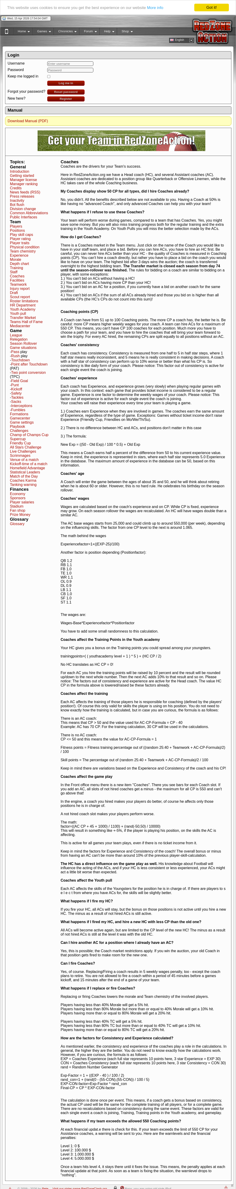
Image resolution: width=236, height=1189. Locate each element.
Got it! (211, 7)
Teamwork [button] (18, 284)
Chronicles (65, 32)
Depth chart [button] (19, 264)
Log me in (66, 83)
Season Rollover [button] (23, 343)
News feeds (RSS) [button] (25, 192)
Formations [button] (19, 414)
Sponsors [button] (18, 498)
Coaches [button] (17, 276)
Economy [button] (17, 494)
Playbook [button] (17, 426)
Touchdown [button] (20, 360)
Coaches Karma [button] (23, 480)
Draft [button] (14, 293)
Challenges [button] (19, 431)
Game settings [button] (22, 422)
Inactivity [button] (17, 200)
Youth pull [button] (18, 313)
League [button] (16, 335)
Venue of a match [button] (24, 460)
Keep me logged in (23, 76)
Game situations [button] (23, 348)
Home (21, 32)
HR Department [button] (22, 305)
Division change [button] (23, 209)
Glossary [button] (17, 524)
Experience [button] (19, 255)
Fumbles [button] (18, 410)
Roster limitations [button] (24, 301)
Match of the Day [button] (24, 476)
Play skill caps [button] (21, 235)
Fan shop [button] (17, 510)
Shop (125, 32)
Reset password (66, 92)
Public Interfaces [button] (23, 217)
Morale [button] (15, 260)
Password (16, 70)
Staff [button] (14, 272)
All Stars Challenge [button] (25, 447)
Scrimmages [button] (20, 456)
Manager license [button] (23, 180)
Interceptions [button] (21, 406)
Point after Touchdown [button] (29, 364)
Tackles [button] (17, 397)
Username (16, 63)
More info (155, 8)
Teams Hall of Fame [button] (26, 322)
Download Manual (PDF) (28, 121)
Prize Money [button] (20, 515)
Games (41, 32)
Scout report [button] (20, 297)
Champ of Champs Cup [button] (29, 435)
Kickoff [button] (16, 389)
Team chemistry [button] (23, 251)
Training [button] (16, 268)
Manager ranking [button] (24, 184)
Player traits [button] (19, 243)
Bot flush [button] (17, 205)
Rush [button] (15, 356)
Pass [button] (15, 352)
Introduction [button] (19, 171)
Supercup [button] (18, 439)
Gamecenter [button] (20, 418)
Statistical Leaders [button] (25, 472)
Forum (88, 32)
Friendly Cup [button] (20, 443)
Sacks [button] (16, 402)
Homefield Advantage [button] (27, 468)
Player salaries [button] (22, 502)
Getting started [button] (22, 176)
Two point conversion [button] (28, 373)
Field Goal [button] (19, 381)
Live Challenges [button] (23, 451)
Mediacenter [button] (20, 326)
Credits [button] (16, 188)
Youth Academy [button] (22, 309)
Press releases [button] (22, 196)
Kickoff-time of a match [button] (28, 464)
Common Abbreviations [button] (29, 213)
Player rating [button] (20, 239)
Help (106, 32)
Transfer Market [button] (23, 318)
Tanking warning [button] (23, 485)
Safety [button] (16, 393)
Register (66, 99)
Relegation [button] (19, 339)
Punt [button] (15, 385)
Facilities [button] (17, 280)
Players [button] (16, 226)
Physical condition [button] (24, 247)
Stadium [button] (17, 506)
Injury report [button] (20, 289)
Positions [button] (17, 230)
